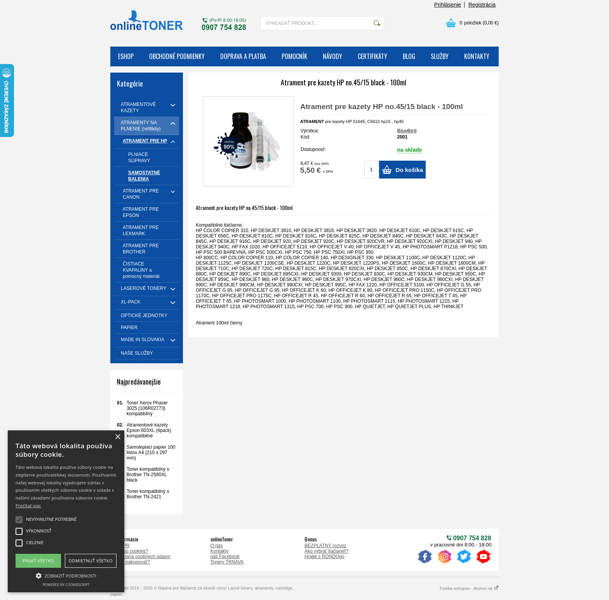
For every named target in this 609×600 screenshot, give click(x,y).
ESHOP (126, 56)
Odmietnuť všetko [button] (91, 561)
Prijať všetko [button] (38, 561)
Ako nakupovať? (133, 562)
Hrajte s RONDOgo (324, 556)
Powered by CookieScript (66, 584)
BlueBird (407, 131)
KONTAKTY (476, 56)
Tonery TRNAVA (227, 562)
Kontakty (220, 551)
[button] (66, 575)
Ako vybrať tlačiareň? (326, 551)
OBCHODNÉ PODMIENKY (177, 56)
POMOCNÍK (294, 56)
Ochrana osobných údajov (143, 556)
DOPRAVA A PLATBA (243, 56)
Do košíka (409, 169)
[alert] (66, 511)
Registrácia (482, 5)
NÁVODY (332, 56)
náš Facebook (225, 556)
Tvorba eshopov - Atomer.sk (469, 588)
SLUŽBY (440, 56)
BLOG (409, 56)
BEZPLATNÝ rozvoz (325, 545)
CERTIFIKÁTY (372, 56)
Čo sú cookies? (132, 551)
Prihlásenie (447, 5)
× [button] (117, 437)
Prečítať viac (28, 505)
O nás (217, 545)
